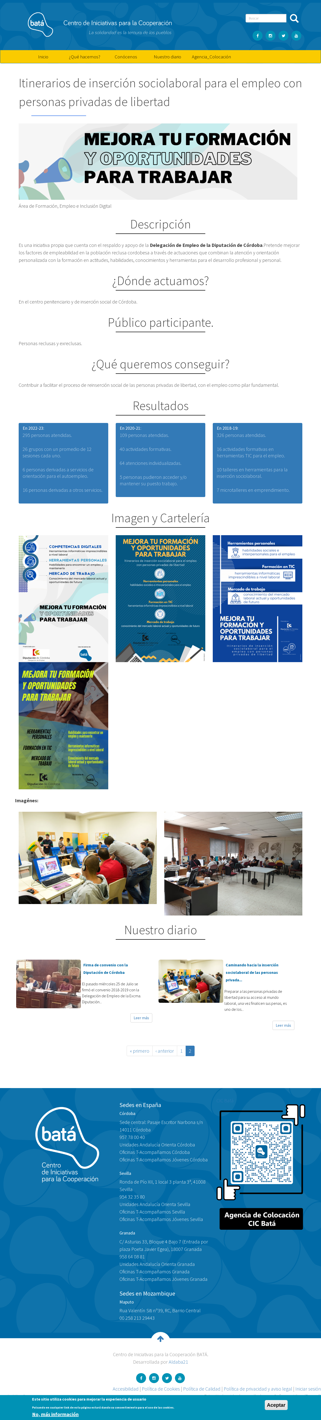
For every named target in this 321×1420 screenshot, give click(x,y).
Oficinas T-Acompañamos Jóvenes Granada (163, 1279)
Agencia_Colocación (211, 57)
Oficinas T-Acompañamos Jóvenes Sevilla (161, 1219)
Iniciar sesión (308, 1389)
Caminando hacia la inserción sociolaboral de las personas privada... (252, 972)
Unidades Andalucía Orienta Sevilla (154, 1204)
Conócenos (126, 57)
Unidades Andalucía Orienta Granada (157, 1264)
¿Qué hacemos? (84, 57)
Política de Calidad (201, 1389)
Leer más (141, 1017)
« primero (139, 1051)
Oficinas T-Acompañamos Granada (154, 1271)
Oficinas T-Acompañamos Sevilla (152, 1212)
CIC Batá (225, 1100)
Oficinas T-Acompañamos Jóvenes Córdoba (163, 1159)
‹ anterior (165, 1051)
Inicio (43, 57)
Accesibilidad (126, 1389)
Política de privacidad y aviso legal (258, 1389)
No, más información (55, 1414)
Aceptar (276, 1405)
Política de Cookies (161, 1389)
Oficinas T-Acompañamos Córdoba (154, 1152)
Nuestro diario (167, 57)
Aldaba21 (178, 1362)
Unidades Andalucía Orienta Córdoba (157, 1144)
